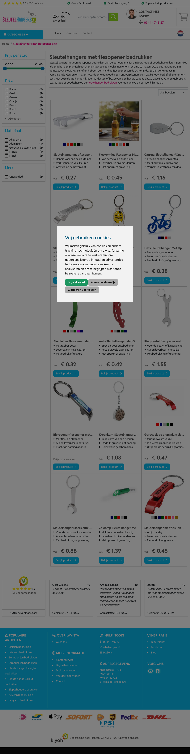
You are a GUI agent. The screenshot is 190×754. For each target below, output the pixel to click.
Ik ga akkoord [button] (76, 282)
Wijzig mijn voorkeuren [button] (82, 289)
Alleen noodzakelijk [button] (103, 282)
